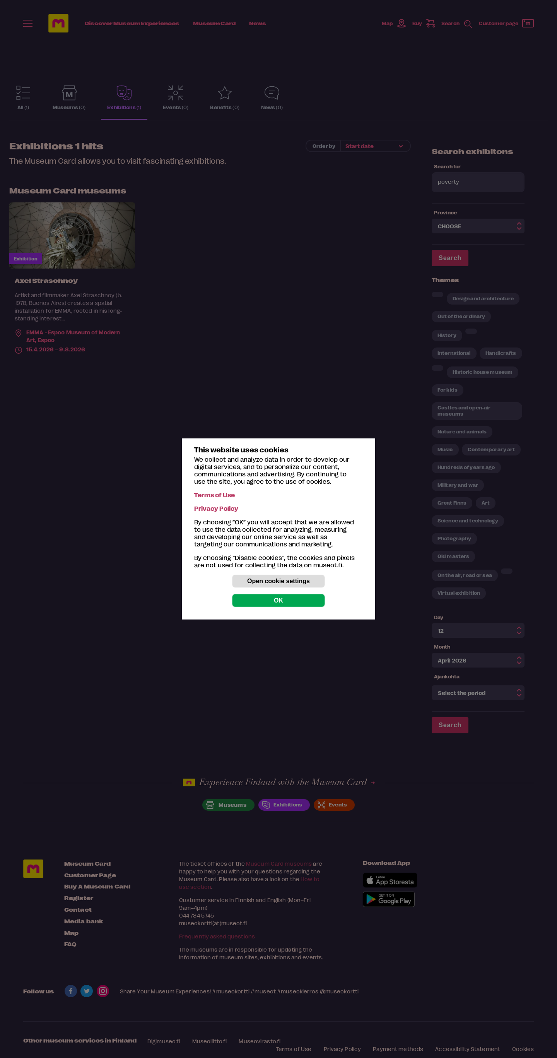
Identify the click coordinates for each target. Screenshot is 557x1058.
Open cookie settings (278, 581)
